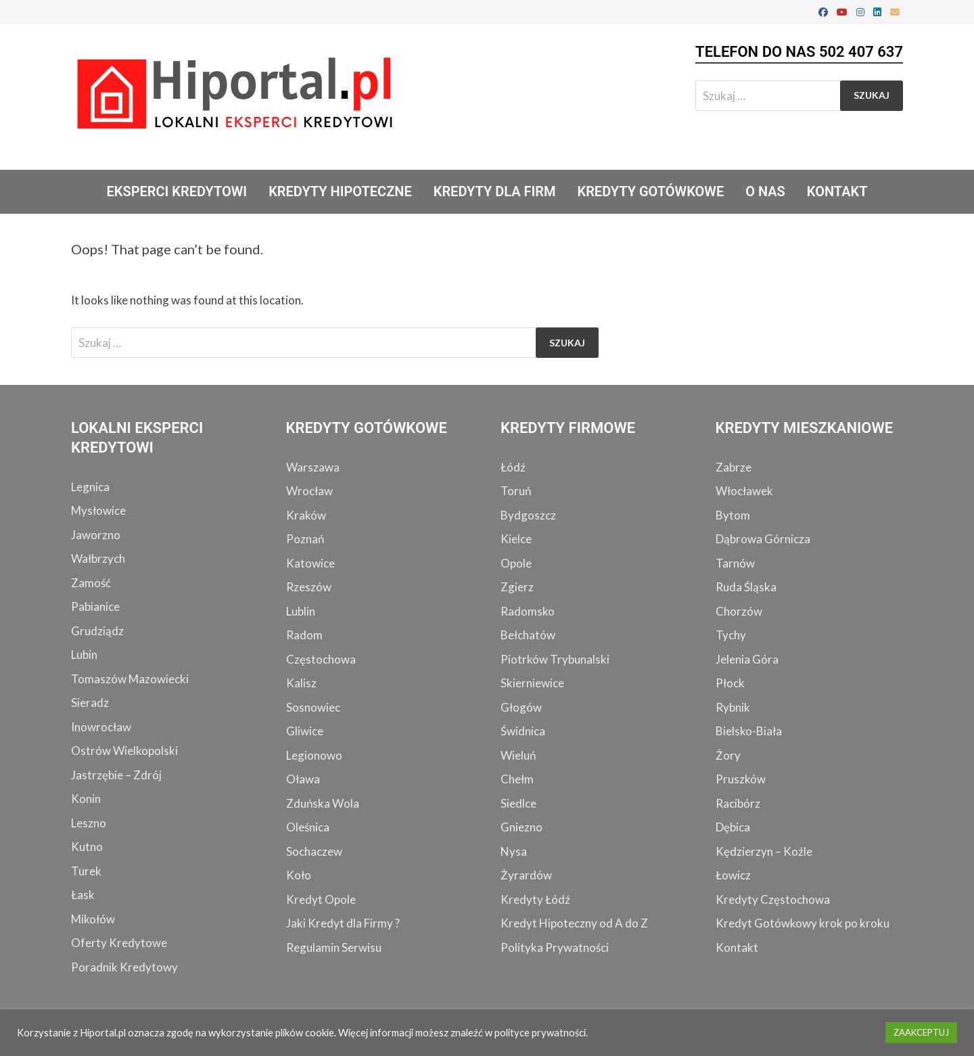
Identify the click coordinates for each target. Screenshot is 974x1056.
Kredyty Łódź (535, 899)
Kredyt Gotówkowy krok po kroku (802, 923)
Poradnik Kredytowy (124, 967)
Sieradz (90, 702)
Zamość (91, 583)
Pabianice (95, 606)
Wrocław (309, 491)
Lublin (300, 611)
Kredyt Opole (321, 899)
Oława (303, 779)
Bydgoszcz (528, 515)
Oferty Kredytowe (119, 943)
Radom (304, 635)
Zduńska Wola (322, 803)
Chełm (517, 779)
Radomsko (528, 611)
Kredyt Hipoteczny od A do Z (574, 923)
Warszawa (313, 467)
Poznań (305, 539)
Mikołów (93, 919)
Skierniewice (532, 683)
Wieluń (518, 755)
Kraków (306, 515)
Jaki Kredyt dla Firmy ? (343, 923)
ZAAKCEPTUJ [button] (921, 1032)
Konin (86, 798)
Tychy (731, 635)
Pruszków (741, 779)
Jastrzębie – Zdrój (116, 775)
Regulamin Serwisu (333, 947)
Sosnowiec (313, 707)
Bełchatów (528, 635)
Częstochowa (321, 659)
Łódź (513, 467)
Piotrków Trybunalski (555, 659)
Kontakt (837, 191)
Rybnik (733, 707)
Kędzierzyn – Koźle (764, 851)
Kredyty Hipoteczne (340, 191)
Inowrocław (101, 727)
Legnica (90, 487)
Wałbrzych (98, 558)
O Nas (765, 191)
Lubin (84, 654)
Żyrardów (526, 875)
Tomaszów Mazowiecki (130, 679)
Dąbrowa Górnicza (763, 539)
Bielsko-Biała (749, 731)
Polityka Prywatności (555, 947)
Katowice (310, 563)
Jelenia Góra (747, 659)
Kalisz (301, 683)
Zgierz (517, 587)
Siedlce (518, 803)
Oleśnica (307, 827)
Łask (83, 895)
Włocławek (744, 491)
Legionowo (314, 755)
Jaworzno (95, 535)
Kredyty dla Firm (495, 191)
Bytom (733, 515)
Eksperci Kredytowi (176, 191)
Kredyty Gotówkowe (650, 191)
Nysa (514, 851)
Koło (298, 875)
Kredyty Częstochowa (773, 899)
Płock (730, 683)
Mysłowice (98, 510)
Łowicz (733, 875)
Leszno (88, 823)
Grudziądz (97, 631)
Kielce (516, 539)
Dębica (733, 827)
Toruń (516, 491)
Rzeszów (308, 587)
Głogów (521, 707)
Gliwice (304, 731)
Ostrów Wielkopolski (124, 750)
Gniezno (521, 827)
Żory (728, 755)
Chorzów (739, 611)
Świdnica (523, 731)
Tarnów (735, 563)
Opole (516, 563)
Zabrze (733, 467)
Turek (86, 871)
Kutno (87, 847)
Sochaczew (314, 851)
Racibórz (738, 803)
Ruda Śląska (746, 587)
